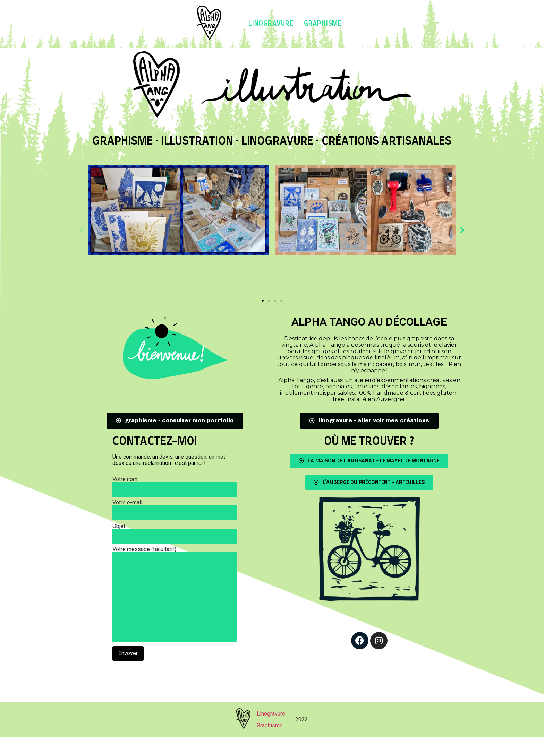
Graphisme (323, 23)
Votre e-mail (174, 508)
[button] (263, 301)
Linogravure (271, 23)
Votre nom (174, 485)
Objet (174, 531)
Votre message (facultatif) (174, 595)
